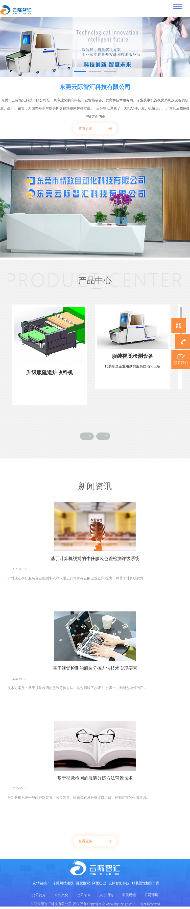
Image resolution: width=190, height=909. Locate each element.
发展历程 (129, 895)
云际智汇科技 (119, 883)
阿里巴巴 (99, 883)
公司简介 (39, 895)
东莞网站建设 (63, 883)
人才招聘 (106, 895)
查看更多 (85, 128)
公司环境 (151, 895)
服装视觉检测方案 (146, 883)
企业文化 (61, 895)
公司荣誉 (84, 895)
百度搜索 (83, 883)
